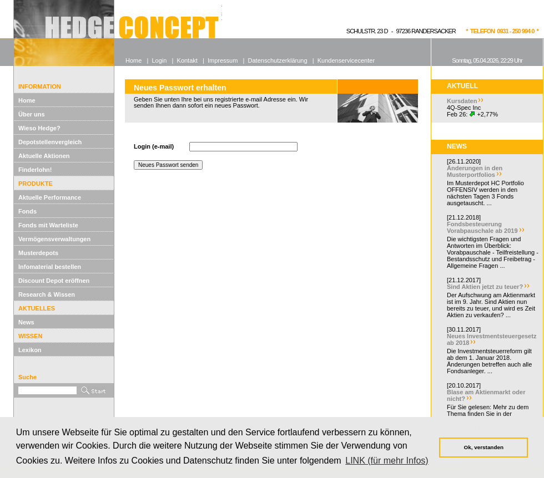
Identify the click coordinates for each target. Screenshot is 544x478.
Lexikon (30, 350)
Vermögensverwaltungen (54, 239)
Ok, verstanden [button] (483, 447)
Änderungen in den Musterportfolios (474, 171)
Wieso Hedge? (39, 128)
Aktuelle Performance (49, 197)
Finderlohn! (35, 169)
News (26, 322)
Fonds (27, 211)
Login (159, 60)
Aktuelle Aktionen (44, 155)
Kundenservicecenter (346, 60)
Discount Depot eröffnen (53, 280)
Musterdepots (38, 253)
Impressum (223, 60)
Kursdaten (462, 101)
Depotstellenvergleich (50, 142)
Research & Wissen (46, 294)
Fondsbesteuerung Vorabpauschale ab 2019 (482, 227)
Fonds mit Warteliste (48, 225)
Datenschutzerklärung (278, 60)
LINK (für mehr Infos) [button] (386, 460)
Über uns (31, 114)
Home (27, 100)
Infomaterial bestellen (49, 266)
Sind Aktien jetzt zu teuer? (485, 286)
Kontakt (187, 60)
